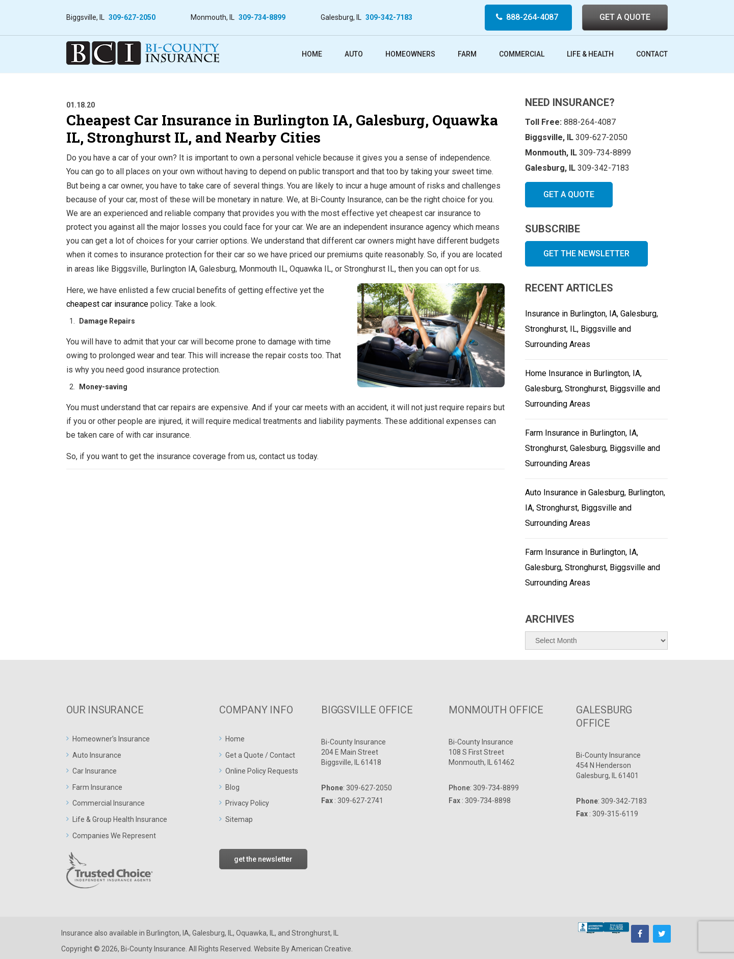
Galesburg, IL (212, 933)
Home (235, 739)
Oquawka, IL (255, 933)
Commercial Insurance (108, 803)
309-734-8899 (262, 17)
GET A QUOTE (624, 17)
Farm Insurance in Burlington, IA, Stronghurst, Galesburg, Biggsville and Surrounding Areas (592, 448)
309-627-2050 (132, 17)
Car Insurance (94, 771)
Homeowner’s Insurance (111, 739)
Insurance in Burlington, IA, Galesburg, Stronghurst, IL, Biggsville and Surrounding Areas (591, 329)
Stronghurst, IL (315, 933)
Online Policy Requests (261, 771)
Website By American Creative (302, 949)
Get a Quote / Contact (260, 755)
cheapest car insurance (107, 304)
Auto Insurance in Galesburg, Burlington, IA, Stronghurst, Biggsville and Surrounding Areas (595, 508)
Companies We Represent (114, 836)
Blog (232, 787)
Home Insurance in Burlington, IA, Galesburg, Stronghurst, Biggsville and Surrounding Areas (592, 388)
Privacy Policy (247, 803)
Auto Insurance (96, 755)
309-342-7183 (388, 17)
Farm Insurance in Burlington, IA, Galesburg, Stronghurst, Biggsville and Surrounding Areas (592, 567)
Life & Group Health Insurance (119, 819)
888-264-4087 (532, 17)
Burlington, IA (167, 933)
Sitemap (239, 819)
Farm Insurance (97, 787)
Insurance (77, 933)
